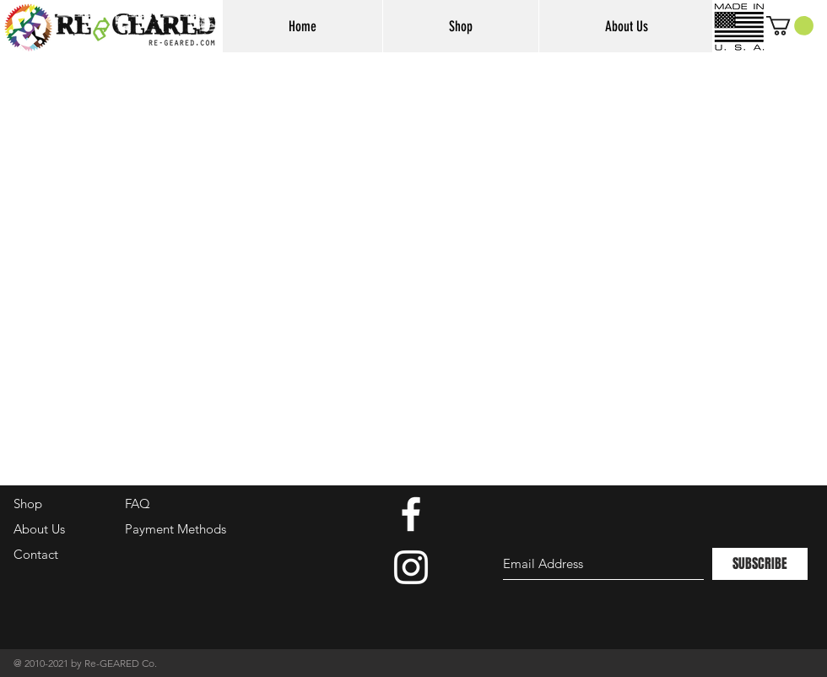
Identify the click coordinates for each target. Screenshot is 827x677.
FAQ (137, 504)
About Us (39, 529)
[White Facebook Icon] (411, 514)
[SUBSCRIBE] (760, 564)
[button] (789, 25)
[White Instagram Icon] (411, 567)
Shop (28, 504)
